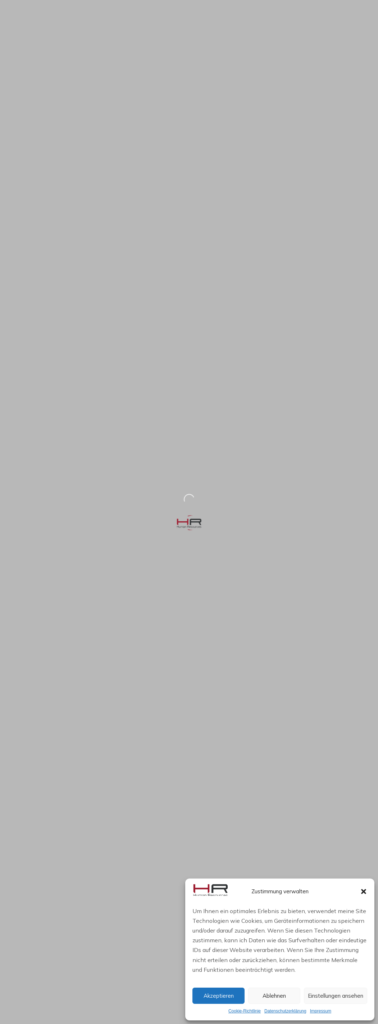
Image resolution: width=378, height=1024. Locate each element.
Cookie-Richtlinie (244, 1011)
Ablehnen (274, 995)
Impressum (320, 1011)
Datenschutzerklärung (285, 1011)
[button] (363, 891)
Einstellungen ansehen (335, 995)
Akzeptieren (219, 995)
